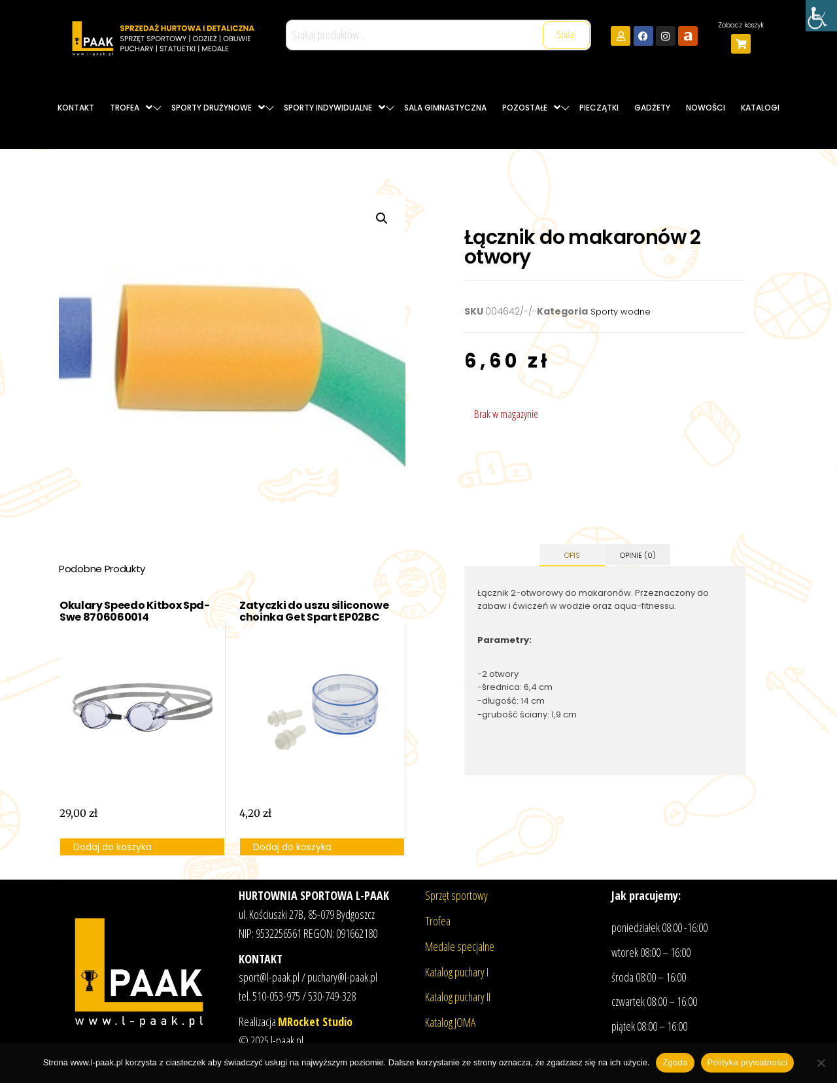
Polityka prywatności (748, 1062)
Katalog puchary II (457, 997)
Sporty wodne (620, 311)
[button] (382, 218)
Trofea (438, 921)
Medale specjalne (459, 946)
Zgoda (674, 1062)
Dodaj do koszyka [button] (112, 846)
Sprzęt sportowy (456, 895)
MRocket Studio (315, 1021)
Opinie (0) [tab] (638, 555)
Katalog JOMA (450, 1022)
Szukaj (566, 34)
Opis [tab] (572, 555)
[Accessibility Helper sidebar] (821, 15)
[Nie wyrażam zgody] (820, 1062)
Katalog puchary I (456, 972)
